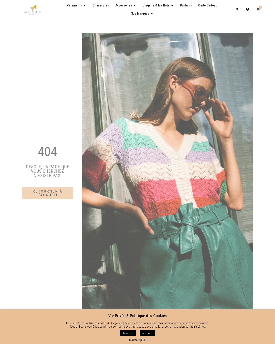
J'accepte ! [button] (128, 333)
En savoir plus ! (137, 340)
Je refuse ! (147, 333)
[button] (237, 9)
